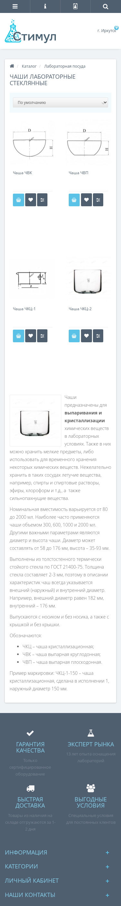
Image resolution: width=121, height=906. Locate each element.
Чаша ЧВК (22, 173)
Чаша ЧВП (78, 173)
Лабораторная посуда (65, 66)
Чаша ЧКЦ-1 (24, 308)
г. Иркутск (106, 30)
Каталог (29, 66)
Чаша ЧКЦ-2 (80, 308)
